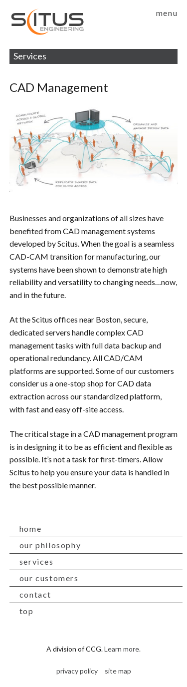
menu (167, 12)
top (26, 611)
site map (118, 671)
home (30, 528)
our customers (49, 578)
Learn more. (122, 649)
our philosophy (50, 545)
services (36, 561)
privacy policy (77, 671)
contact (35, 594)
